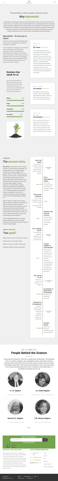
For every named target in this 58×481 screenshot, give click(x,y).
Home (45, 453)
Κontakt (45, 455)
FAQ (35, 476)
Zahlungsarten (27, 476)
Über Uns (46, 461)
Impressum (30, 478)
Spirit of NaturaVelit (48, 466)
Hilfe (45, 458)
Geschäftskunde (48, 464)
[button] (5, 397)
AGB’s (19, 476)
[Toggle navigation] (3, 2)
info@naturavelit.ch (37, 457)
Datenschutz (21, 478)
